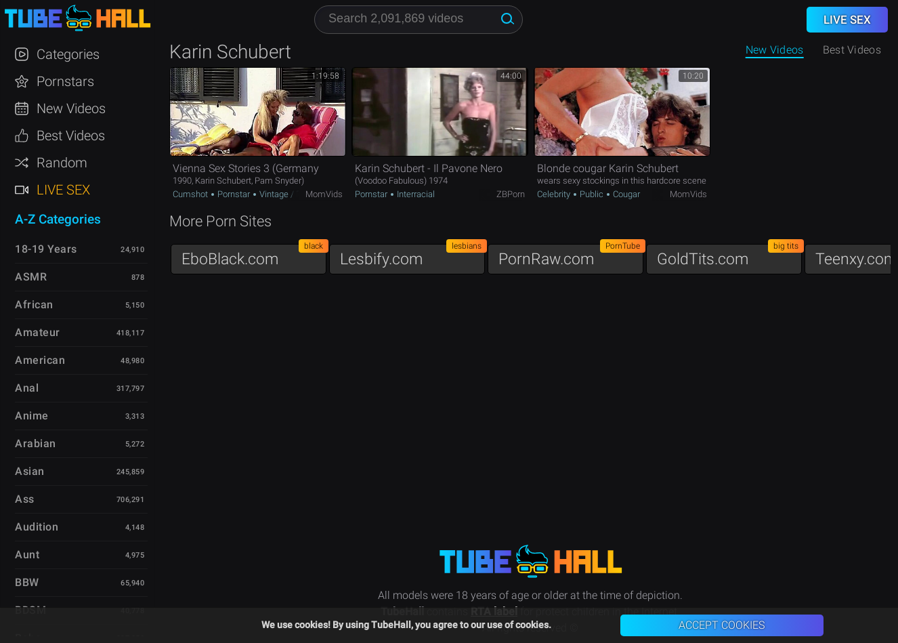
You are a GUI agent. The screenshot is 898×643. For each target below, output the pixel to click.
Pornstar (233, 194)
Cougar (625, 194)
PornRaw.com (570, 256)
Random (62, 162)
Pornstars (65, 81)
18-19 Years (46, 249)
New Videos (775, 49)
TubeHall (77, 18)
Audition (36, 526)
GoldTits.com (729, 256)
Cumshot (191, 194)
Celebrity (554, 194)
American (40, 360)
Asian (30, 471)
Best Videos (71, 135)
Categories (68, 54)
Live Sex (63, 190)
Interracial (415, 194)
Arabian (35, 443)
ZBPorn (510, 194)
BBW (27, 582)
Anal (27, 387)
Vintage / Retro (286, 194)
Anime (32, 415)
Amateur (37, 332)
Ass (25, 499)
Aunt (27, 554)
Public (591, 194)
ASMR (31, 276)
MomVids (324, 194)
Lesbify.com (412, 256)
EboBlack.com (253, 256)
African (34, 304)
